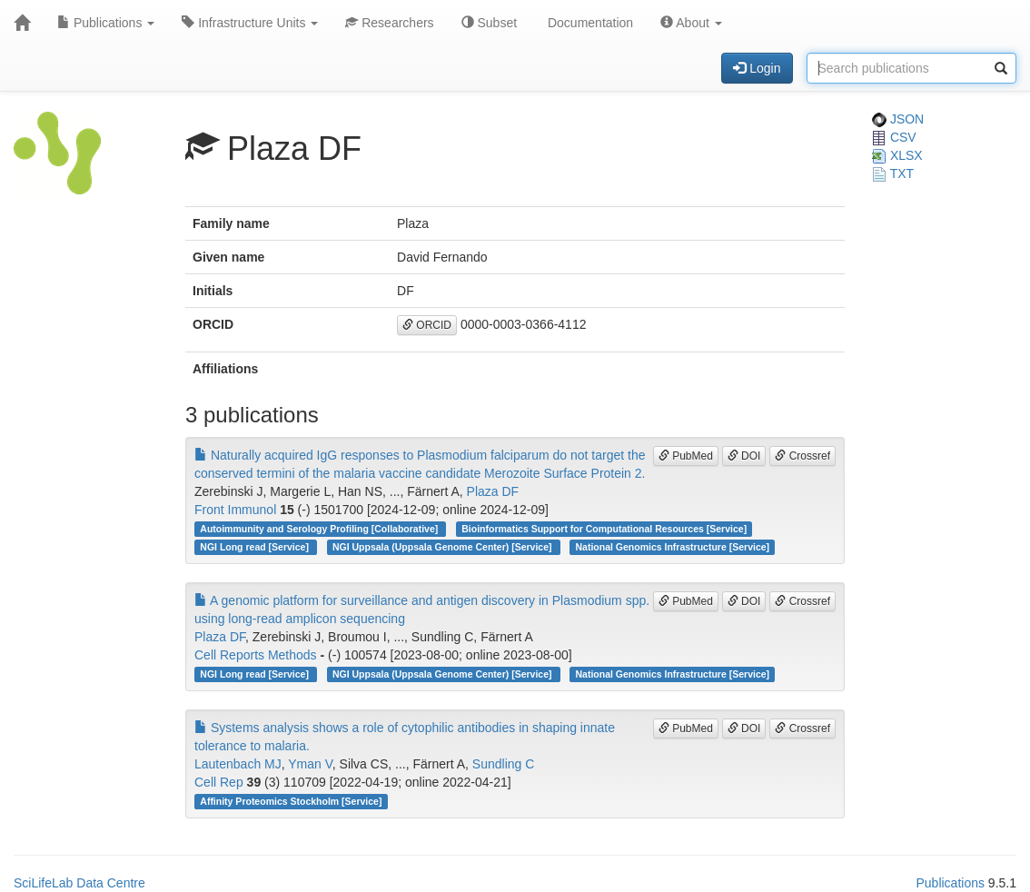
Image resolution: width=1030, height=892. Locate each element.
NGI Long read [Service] (256, 546)
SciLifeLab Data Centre (79, 883)
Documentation (588, 22)
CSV (894, 137)
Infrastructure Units (250, 22)
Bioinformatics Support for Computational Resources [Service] (604, 528)
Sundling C (503, 764)
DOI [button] (744, 456)
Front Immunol (235, 509)
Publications (105, 22)
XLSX (897, 155)
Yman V (310, 764)
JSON (898, 119)
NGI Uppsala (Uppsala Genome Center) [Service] (443, 546)
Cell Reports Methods (255, 655)
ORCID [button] (426, 325)
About (691, 22)
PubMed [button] (686, 456)
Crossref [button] (802, 456)
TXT (893, 173)
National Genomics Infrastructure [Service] (673, 546)
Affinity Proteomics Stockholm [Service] (290, 801)
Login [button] (756, 68)
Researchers (389, 22)
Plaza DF (493, 491)
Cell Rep (218, 782)
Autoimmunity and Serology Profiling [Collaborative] (320, 528)
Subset (489, 22)
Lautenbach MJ (238, 764)
